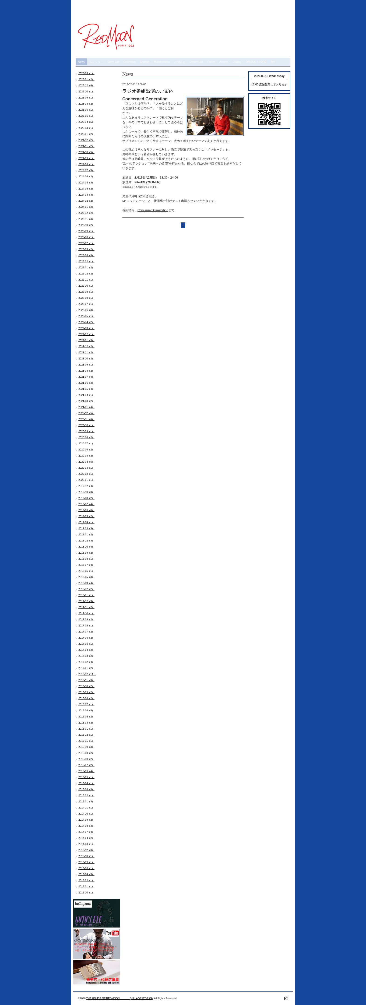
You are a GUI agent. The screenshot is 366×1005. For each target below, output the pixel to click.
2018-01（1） (86, 595)
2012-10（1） (86, 892)
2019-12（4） (86, 486)
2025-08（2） (86, 103)
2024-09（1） (86, 158)
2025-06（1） (86, 109)
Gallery (236, 61)
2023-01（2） (86, 267)
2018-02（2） (86, 589)
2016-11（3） (86, 680)
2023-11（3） (86, 219)
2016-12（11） (87, 674)
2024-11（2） (86, 146)
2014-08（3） (86, 825)
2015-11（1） (86, 740)
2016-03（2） (86, 722)
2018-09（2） (86, 552)
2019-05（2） (86, 516)
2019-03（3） (86, 528)
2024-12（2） (86, 140)
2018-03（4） (86, 583)
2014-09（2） (86, 819)
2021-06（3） (86, 382)
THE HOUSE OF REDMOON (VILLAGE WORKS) (119, 998)
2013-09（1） (86, 862)
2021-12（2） (86, 346)
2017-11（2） (86, 607)
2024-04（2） (86, 188)
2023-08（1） (86, 237)
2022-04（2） (86, 322)
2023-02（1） (86, 261)
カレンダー (96, 62)
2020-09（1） (86, 431)
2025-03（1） (86, 128)
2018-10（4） (86, 546)
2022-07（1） (86, 303)
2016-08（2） (86, 698)
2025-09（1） (86, 97)
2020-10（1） (86, 425)
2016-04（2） (86, 716)
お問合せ (179, 62)
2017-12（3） (86, 601)
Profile (211, 61)
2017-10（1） (86, 613)
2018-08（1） (86, 558)
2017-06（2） (86, 637)
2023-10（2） (86, 225)
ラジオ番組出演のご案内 (148, 91)
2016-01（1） (86, 728)
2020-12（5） (86, 413)
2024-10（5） (86, 152)
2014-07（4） (86, 831)
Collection (129, 61)
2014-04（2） (86, 837)
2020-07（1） (86, 443)
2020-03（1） (86, 467)
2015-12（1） (86, 734)
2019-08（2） (86, 498)
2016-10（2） (86, 686)
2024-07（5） (86, 170)
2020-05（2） (86, 455)
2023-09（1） (86, 231)
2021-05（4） (86, 388)
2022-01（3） (86, 340)
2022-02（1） (86, 334)
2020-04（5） (86, 461)
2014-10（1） (86, 813)
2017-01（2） (86, 668)
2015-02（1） (86, 795)
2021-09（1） (86, 364)
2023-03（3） (86, 255)
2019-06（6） (86, 510)
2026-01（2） (86, 79)
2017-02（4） (86, 662)
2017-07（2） (86, 631)
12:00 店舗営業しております (269, 84)
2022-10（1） (86, 285)
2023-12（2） (86, 212)
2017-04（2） (86, 649)
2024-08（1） (86, 164)
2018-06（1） (86, 570)
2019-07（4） (86, 504)
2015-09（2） (86, 753)
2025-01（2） (86, 134)
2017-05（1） (86, 643)
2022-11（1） (86, 279)
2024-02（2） (86, 200)
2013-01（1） (86, 886)
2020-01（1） (86, 479)
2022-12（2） (86, 273)
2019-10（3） (86, 492)
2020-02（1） (86, 473)
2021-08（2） (86, 370)
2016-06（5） (86, 710)
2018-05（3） (86, 577)
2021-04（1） (86, 395)
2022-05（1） (86, 316)
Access (224, 61)
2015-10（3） (86, 746)
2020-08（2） (86, 437)
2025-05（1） (86, 115)
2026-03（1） (86, 73)
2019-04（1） (86, 522)
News (81, 61)
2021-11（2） (86, 352)
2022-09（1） (86, 291)
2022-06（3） (86, 310)
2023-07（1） (86, 243)
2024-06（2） (86, 176)
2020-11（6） (86, 419)
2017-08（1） (86, 625)
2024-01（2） (86, 206)
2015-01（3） (86, 801)
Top (273, 61)
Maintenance (162, 61)
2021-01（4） (86, 407)
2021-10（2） (86, 358)
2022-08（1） (86, 297)
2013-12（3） (86, 850)
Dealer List (196, 61)
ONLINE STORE (256, 61)
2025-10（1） (86, 91)
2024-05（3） (86, 182)
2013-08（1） (86, 868)
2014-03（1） (86, 844)
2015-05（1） (86, 777)
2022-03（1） (86, 328)
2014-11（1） (86, 807)
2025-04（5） (86, 121)
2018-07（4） (86, 564)
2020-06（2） (86, 449)
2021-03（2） (86, 401)
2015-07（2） (86, 765)
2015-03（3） (86, 789)
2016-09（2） (86, 692)
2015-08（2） (86, 759)
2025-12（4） (86, 85)
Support (145, 61)
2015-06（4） (86, 771)
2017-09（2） (86, 619)
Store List (113, 61)
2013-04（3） (86, 874)
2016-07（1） (86, 704)
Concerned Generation (152, 210)
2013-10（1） (86, 856)
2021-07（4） (86, 376)
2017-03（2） (86, 655)
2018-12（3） (86, 540)
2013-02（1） (86, 880)
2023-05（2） (86, 249)
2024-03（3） (86, 194)
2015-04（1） (86, 783)
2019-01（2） (86, 534)
